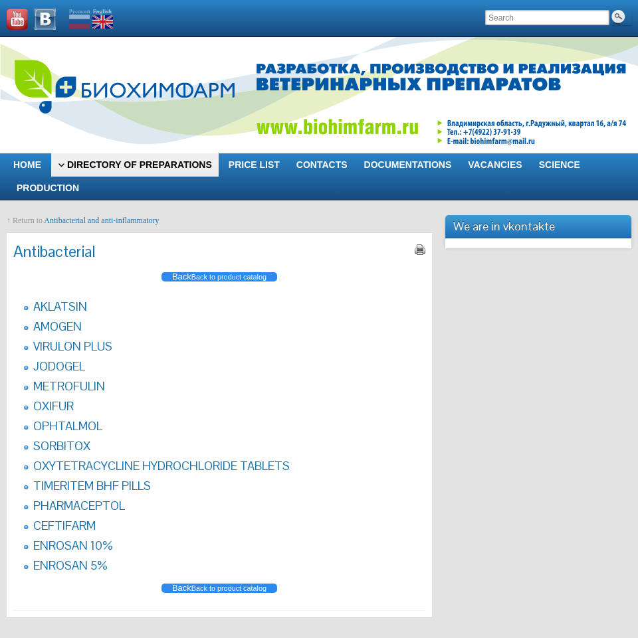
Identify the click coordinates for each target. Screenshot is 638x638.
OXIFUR (53, 406)
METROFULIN (69, 386)
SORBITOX (61, 445)
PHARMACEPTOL (79, 505)
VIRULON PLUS (72, 346)
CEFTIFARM (64, 525)
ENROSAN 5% (70, 565)
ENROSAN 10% (73, 545)
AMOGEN (57, 326)
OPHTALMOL (67, 426)
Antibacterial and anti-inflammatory (101, 220)
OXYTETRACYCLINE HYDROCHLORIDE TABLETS (161, 465)
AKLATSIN (60, 306)
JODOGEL (59, 366)
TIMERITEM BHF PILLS (92, 485)
